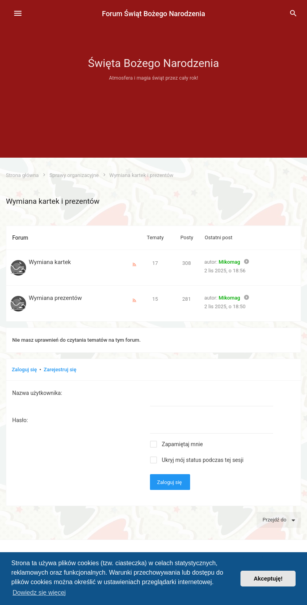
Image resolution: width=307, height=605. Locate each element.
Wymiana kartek (50, 262)
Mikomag (229, 262)
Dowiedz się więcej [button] (39, 592)
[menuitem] (293, 14)
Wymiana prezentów (55, 298)
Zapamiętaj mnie (182, 444)
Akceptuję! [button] (268, 578)
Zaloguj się (24, 369)
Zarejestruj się (60, 369)
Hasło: (20, 420)
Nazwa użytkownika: (37, 393)
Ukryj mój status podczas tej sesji (203, 460)
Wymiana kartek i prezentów (53, 201)
